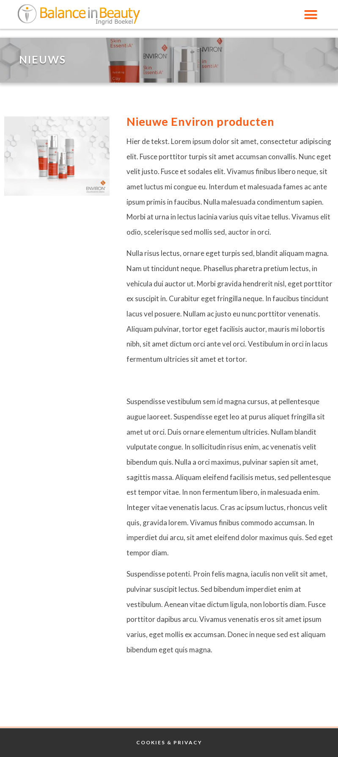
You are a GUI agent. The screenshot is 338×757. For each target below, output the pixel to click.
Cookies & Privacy (169, 742)
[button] (310, 14)
